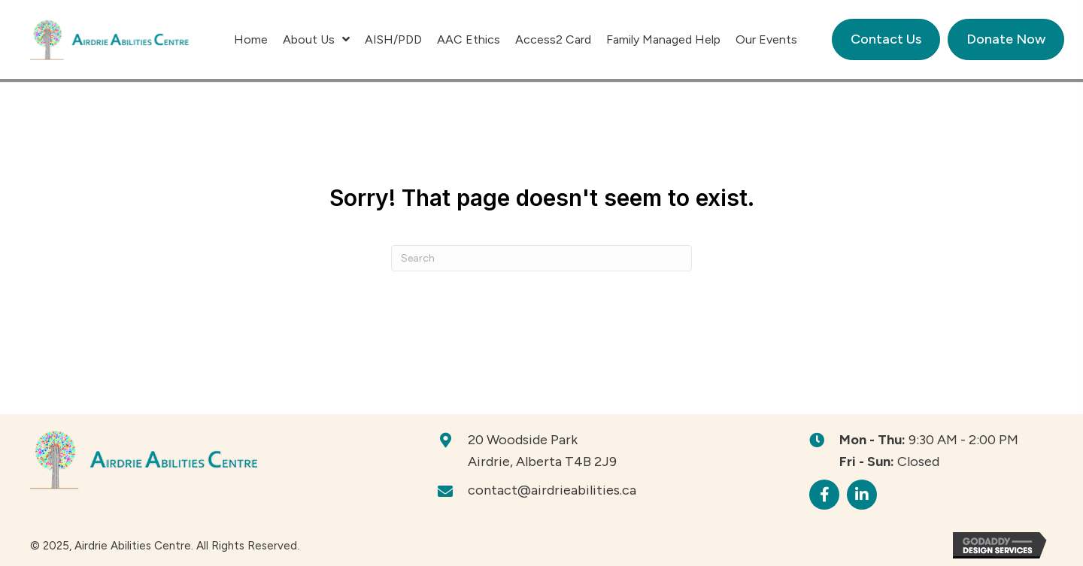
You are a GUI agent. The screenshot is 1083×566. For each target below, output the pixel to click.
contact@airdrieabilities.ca (552, 490)
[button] (824, 495)
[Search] (541, 258)
